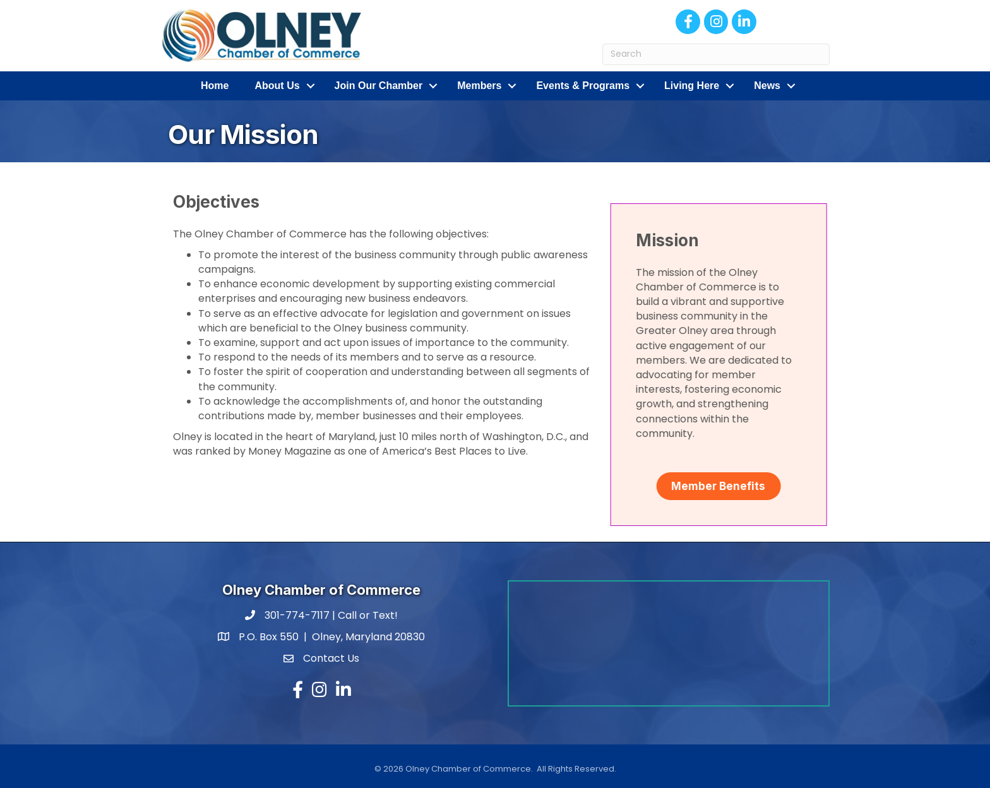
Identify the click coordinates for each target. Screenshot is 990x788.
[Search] (716, 54)
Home (215, 85)
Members (479, 85)
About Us (276, 85)
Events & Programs (582, 85)
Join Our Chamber (379, 85)
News (767, 85)
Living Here (691, 85)
